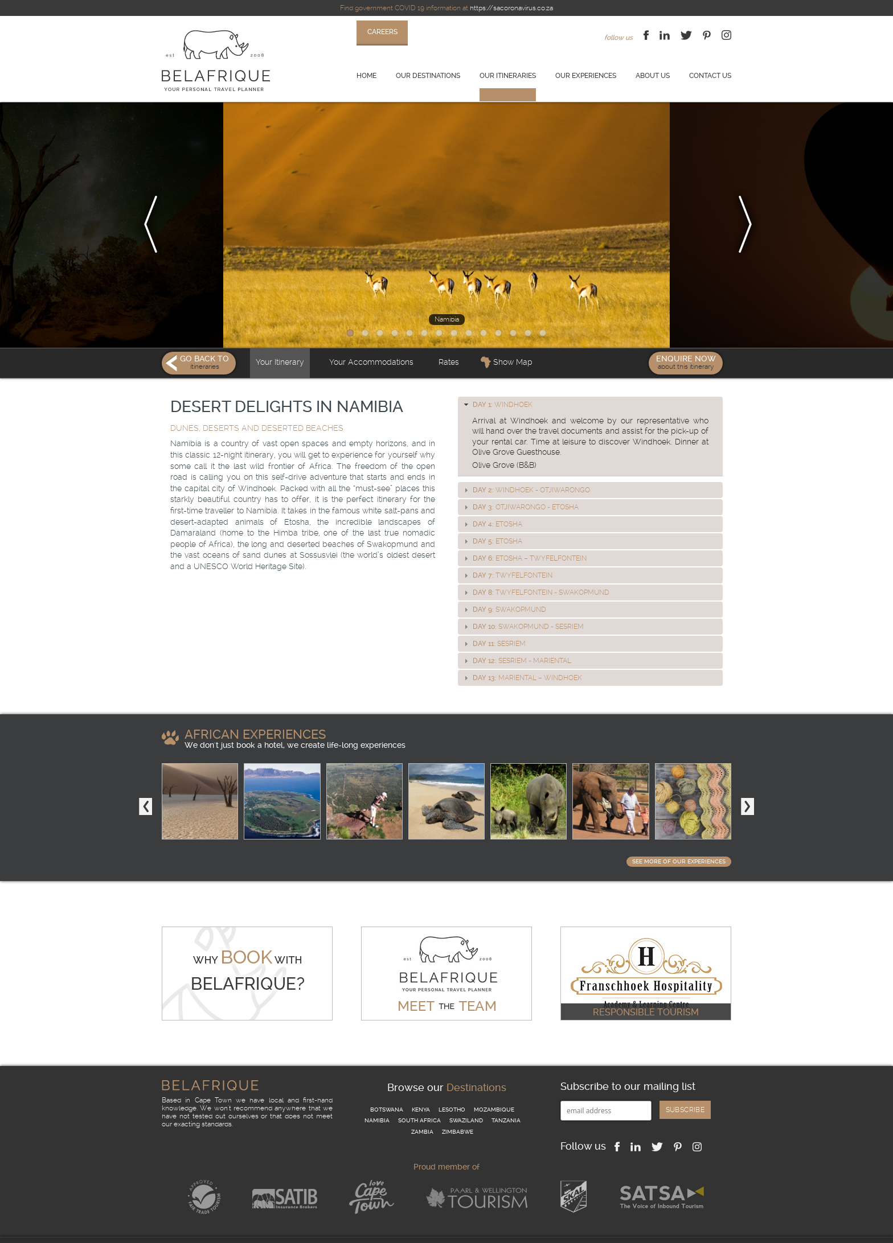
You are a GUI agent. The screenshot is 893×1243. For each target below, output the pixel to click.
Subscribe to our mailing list (627, 1064)
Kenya (421, 1087)
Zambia (422, 1109)
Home (366, 76)
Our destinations (428, 76)
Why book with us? (428, 1229)
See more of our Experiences (679, 839)
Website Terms (316, 1229)
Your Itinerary (280, 339)
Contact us (710, 76)
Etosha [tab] (491, 502)
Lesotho (452, 1087)
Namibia (377, 1098)
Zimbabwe (457, 1109)
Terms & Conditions (193, 1229)
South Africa (419, 1098)
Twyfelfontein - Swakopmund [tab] (535, 570)
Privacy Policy (259, 1229)
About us (653, 76)
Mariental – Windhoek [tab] (521, 655)
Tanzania (506, 1098)
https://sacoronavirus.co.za (511, 8)
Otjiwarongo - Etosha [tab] (520, 484)
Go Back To (199, 340)
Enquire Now (686, 340)
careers (382, 32)
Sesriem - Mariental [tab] (516, 638)
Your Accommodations (371, 339)
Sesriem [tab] (493, 621)
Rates (449, 339)
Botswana (386, 1087)
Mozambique (494, 1087)
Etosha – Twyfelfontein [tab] (524, 536)
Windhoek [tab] (496, 382)
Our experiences (585, 76)
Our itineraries (508, 76)
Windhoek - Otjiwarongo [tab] (525, 467)
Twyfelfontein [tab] (506, 553)
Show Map (512, 339)
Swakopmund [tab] (503, 587)
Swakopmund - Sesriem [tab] (522, 604)
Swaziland (466, 1098)
